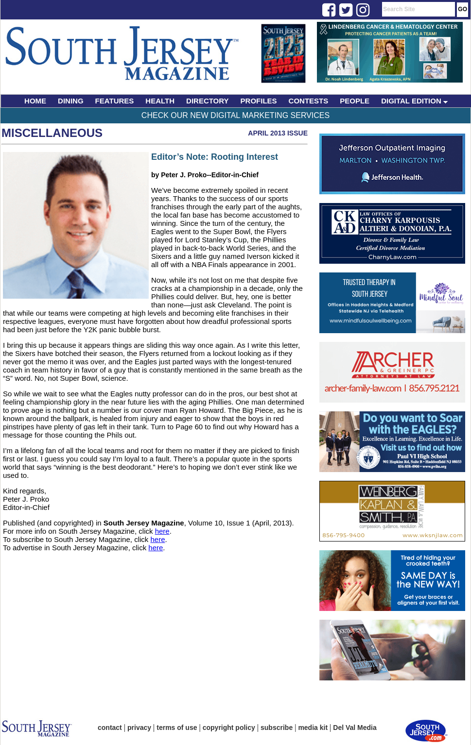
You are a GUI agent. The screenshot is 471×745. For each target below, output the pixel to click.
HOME (35, 101)
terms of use (177, 727)
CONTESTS (309, 101)
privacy (139, 727)
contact (110, 727)
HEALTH (159, 101)
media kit (313, 727)
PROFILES (259, 101)
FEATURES (114, 101)
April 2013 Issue (278, 133)
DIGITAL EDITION (414, 101)
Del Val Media (354, 727)
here (162, 531)
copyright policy (229, 727)
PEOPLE (354, 101)
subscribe (277, 727)
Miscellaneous (52, 132)
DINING (71, 101)
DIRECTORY (207, 101)
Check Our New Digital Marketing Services (235, 115)
